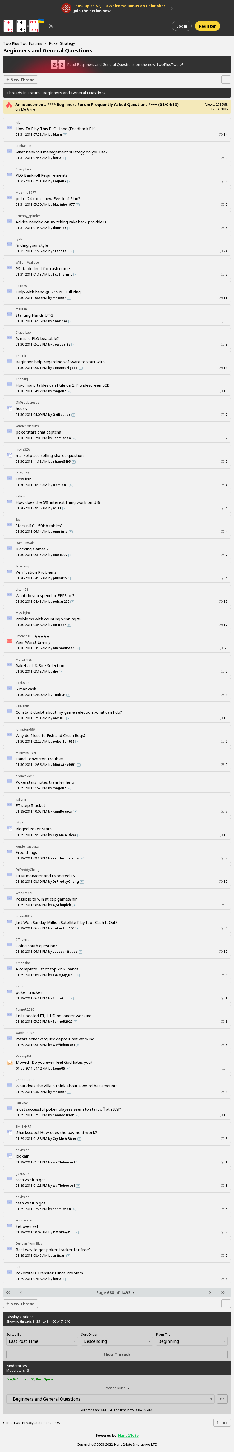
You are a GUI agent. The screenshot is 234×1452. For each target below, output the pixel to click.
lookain (22, 1156)
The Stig (22, 379)
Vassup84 (23, 1056)
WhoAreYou (24, 893)
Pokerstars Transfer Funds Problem (49, 1273)
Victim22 (22, 589)
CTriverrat (23, 939)
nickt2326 (23, 449)
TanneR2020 (25, 1009)
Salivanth (22, 706)
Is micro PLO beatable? (37, 338)
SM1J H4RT (24, 1126)
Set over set (27, 1226)
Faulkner (22, 1103)
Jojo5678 (22, 473)
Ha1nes (21, 286)
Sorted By (13, 1334)
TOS (56, 1422)
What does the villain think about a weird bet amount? (66, 1085)
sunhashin (23, 146)
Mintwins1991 (26, 753)
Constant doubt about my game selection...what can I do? (69, 712)
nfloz (19, 822)
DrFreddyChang (28, 869)
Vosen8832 (24, 916)
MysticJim (23, 613)
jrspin (20, 986)
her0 (19, 1267)
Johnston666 (25, 729)
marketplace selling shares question (50, 455)
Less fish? (24, 479)
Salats (20, 496)
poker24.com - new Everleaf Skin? (48, 198)
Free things (26, 852)
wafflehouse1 (26, 1033)
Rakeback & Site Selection (40, 665)
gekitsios (23, 683)
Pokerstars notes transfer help (45, 782)
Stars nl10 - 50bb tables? (39, 525)
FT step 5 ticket (30, 805)
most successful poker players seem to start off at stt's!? (68, 1109)
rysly (19, 239)
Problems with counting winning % (48, 618)
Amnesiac (23, 963)
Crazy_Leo (23, 169)
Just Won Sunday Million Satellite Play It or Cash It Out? (66, 922)
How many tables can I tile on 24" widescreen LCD (63, 385)
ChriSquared (25, 1080)
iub (18, 122)
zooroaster (24, 1220)
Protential (23, 636)
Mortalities (24, 659)
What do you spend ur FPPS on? (45, 595)
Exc (18, 519)
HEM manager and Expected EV (45, 875)
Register (207, 26)
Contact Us (11, 1422)
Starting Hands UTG (34, 315)
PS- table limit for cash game (43, 268)
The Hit (21, 356)
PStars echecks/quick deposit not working (55, 1038)
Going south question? (36, 945)
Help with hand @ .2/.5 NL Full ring (48, 291)
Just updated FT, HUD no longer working (53, 1015)
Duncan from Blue (29, 1243)
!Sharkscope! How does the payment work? (56, 1132)
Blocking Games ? (32, 548)
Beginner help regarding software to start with (60, 361)
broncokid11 (25, 776)
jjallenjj (21, 799)
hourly (21, 408)
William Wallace (27, 262)
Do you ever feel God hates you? (54, 1062)
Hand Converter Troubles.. (40, 758)
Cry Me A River (26, 109)
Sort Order (89, 1334)
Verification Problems (36, 572)
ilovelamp (23, 566)
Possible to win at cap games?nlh (46, 899)
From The (163, 1334)
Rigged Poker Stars (34, 828)
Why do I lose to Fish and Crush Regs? (51, 735)
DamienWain (25, 543)
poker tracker (29, 992)
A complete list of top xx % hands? (48, 969)
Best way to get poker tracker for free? (53, 1249)
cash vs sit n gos (30, 1179)
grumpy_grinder (28, 216)
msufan (21, 309)
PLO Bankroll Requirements (41, 175)
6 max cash (26, 688)
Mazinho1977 (26, 192)
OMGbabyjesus (27, 402)
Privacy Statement (36, 1422)
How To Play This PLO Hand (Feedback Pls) (56, 128)
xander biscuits (27, 426)
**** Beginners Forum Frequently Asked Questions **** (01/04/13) (113, 104)
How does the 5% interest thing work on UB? (58, 502)
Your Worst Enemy (33, 642)
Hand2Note (128, 1435)
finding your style (32, 245)
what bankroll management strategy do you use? (62, 152)
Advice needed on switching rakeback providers (61, 221)
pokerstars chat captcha (38, 432)
